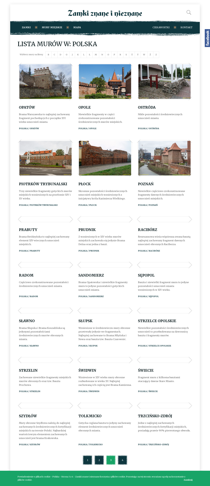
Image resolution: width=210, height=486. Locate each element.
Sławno (27, 321)
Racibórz (147, 229)
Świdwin (87, 370)
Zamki (26, 27)
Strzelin (28, 370)
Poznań (146, 184)
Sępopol (146, 275)
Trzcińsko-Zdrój (155, 416)
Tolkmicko (90, 416)
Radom (26, 275)
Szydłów (28, 416)
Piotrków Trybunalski (43, 184)
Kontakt (186, 27)
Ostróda (147, 107)
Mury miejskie (52, 27)
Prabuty (28, 229)
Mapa (77, 27)
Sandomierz (91, 275)
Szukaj (188, 12)
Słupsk (85, 321)
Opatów (27, 107)
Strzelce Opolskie (157, 321)
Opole (84, 107)
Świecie (146, 370)
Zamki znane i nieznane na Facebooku (207, 38)
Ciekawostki (161, 27)
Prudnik (87, 229)
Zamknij (188, 480)
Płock (84, 184)
